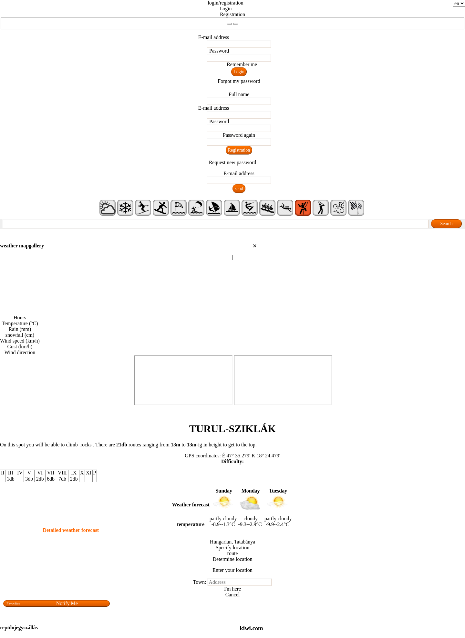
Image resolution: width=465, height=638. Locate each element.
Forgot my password (239, 81)
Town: (199, 582)
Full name (239, 94)
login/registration (225, 2)
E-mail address (213, 37)
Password (219, 51)
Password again (239, 135)
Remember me (242, 64)
